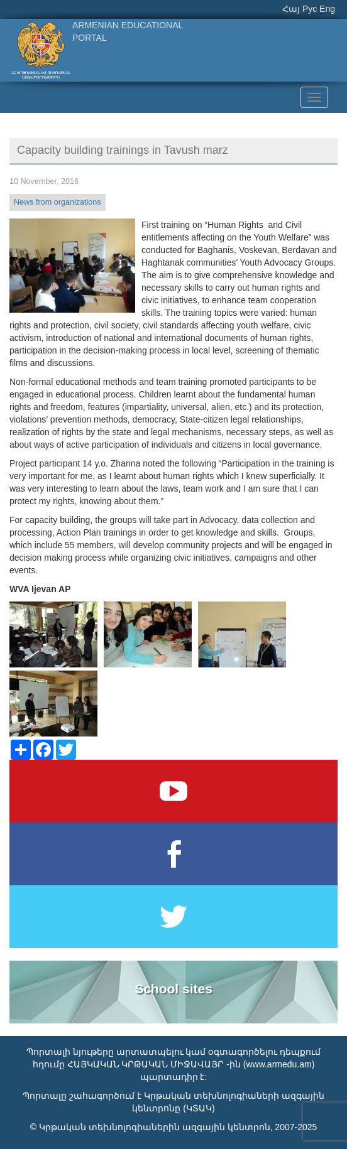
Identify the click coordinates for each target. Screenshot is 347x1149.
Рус (309, 9)
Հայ (291, 9)
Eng (327, 9)
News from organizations (57, 202)
